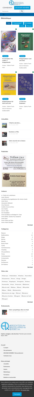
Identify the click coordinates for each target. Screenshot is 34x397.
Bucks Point (4, 243)
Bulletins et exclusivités (10, 377)
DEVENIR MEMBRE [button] (22, 8)
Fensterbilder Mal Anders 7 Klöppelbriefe (7, 60)
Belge (3, 237)
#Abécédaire (13, 276)
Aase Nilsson (5, 197)
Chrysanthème (5, 252)
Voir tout (30, 225)
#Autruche (18, 284)
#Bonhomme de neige (8, 293)
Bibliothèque (7, 372)
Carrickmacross (5, 248)
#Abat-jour (5, 276)
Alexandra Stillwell (6, 203)
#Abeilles (21, 276)
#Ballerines (26, 284)
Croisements (5, 258)
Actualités (6, 364)
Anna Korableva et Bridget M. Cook (11, 215)
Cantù (3, 246)
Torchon (5, 56)
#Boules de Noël (26, 296)
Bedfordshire (5, 235)
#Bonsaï (18, 293)
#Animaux (5, 281)
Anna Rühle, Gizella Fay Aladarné (11, 217)
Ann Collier (4, 209)
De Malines (4, 264)
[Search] (10, 11)
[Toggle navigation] (3, 14)
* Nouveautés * (17, 23)
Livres (22, 26)
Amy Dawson (5, 205)
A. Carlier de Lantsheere (8, 195)
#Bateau (13, 287)
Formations (6, 374)
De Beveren (4, 262)
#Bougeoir (17, 296)
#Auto (12, 284)
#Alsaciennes (6, 279)
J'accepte (17, 394)
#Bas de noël (5, 287)
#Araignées (20, 281)
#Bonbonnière (17, 290)
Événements (7, 366)
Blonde (3, 241)
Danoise (3, 260)
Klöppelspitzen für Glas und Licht (7, 102)
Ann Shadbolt (5, 213)
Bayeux (3, 233)
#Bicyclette (26, 287)
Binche (3, 239)
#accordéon (28, 276)
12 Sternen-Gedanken (22, 102)
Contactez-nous (8, 356)
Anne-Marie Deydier (7, 222)
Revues (29, 26)
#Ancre (13, 279)
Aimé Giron (4, 201)
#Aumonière (5, 284)
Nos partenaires (8, 350)
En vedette (28, 23)
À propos (6, 347)
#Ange (18, 279)
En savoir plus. (25, 390)
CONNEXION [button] (7, 8)
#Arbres (27, 281)
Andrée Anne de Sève (7, 207)
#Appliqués (12, 281)
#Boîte (9, 290)
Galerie (5, 369)
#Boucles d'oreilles (7, 296)
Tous (8, 23)
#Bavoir (19, 287)
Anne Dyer (4, 218)
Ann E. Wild (4, 211)
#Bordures (25, 293)
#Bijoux (4, 290)
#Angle (24, 279)
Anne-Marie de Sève (7, 220)
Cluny (3, 254)
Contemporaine (5, 256)
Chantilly (4, 250)
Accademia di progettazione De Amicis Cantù (14, 199)
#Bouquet (5, 299)
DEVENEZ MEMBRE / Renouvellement (13, 353)
